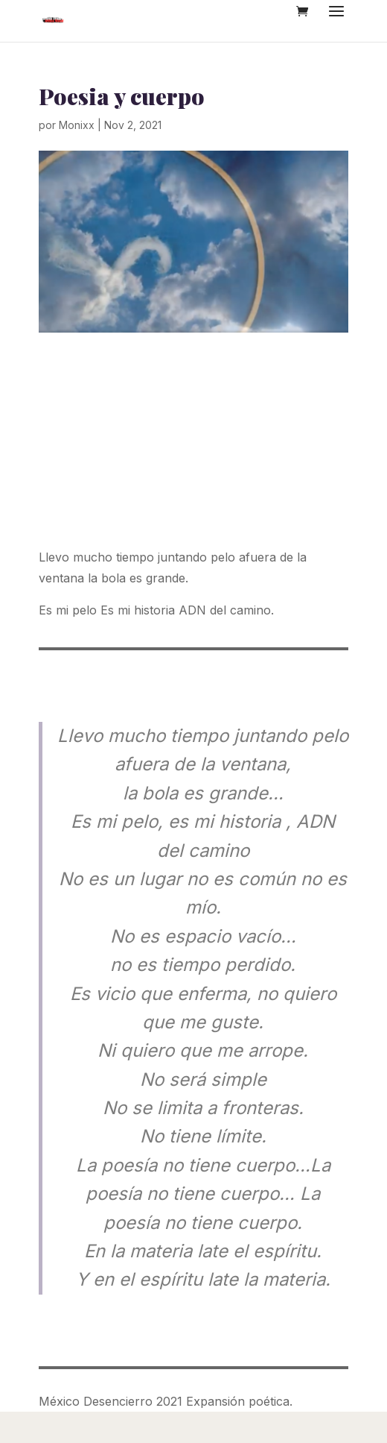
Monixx (77, 125)
